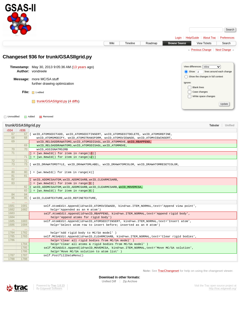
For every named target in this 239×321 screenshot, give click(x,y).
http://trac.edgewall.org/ (222, 313)
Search (226, 43)
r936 (22, 130)
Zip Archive (130, 306)
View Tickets (204, 43)
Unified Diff (109, 306)
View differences (192, 66)
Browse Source (177, 43)
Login (178, 37)
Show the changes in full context (203, 76)
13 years (79, 67)
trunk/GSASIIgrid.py (69, 56)
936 (33, 56)
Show (189, 71)
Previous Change (201, 49)
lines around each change (214, 71)
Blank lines (198, 87)
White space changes (204, 96)
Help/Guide (192, 37)
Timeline (130, 43)
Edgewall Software (51, 313)
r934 (10, 130)
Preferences (227, 37)
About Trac (209, 37)
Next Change (223, 49)
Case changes (200, 92)
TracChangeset (168, 296)
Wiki (111, 43)
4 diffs (73, 101)
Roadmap (151, 43)
